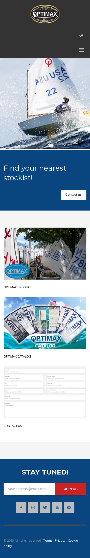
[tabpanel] (45, 104)
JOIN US (71, 489)
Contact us (74, 194)
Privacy (60, 540)
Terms (48, 540)
